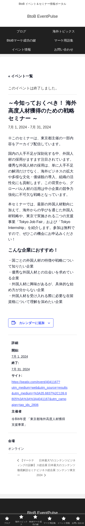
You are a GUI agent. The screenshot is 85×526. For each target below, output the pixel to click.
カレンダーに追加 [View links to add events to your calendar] (31, 323)
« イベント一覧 (20, 76)
